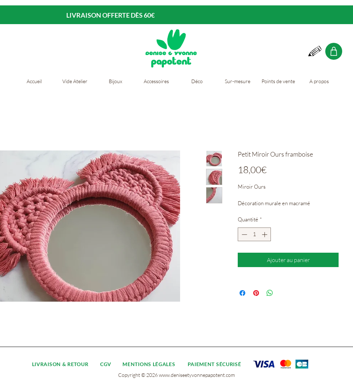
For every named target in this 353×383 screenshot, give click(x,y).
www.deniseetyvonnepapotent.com (197, 375)
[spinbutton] (254, 234)
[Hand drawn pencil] (315, 51)
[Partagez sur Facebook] (242, 293)
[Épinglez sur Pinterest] (256, 293)
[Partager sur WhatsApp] (269, 293)
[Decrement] (244, 234)
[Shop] (333, 51)
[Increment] (265, 234)
